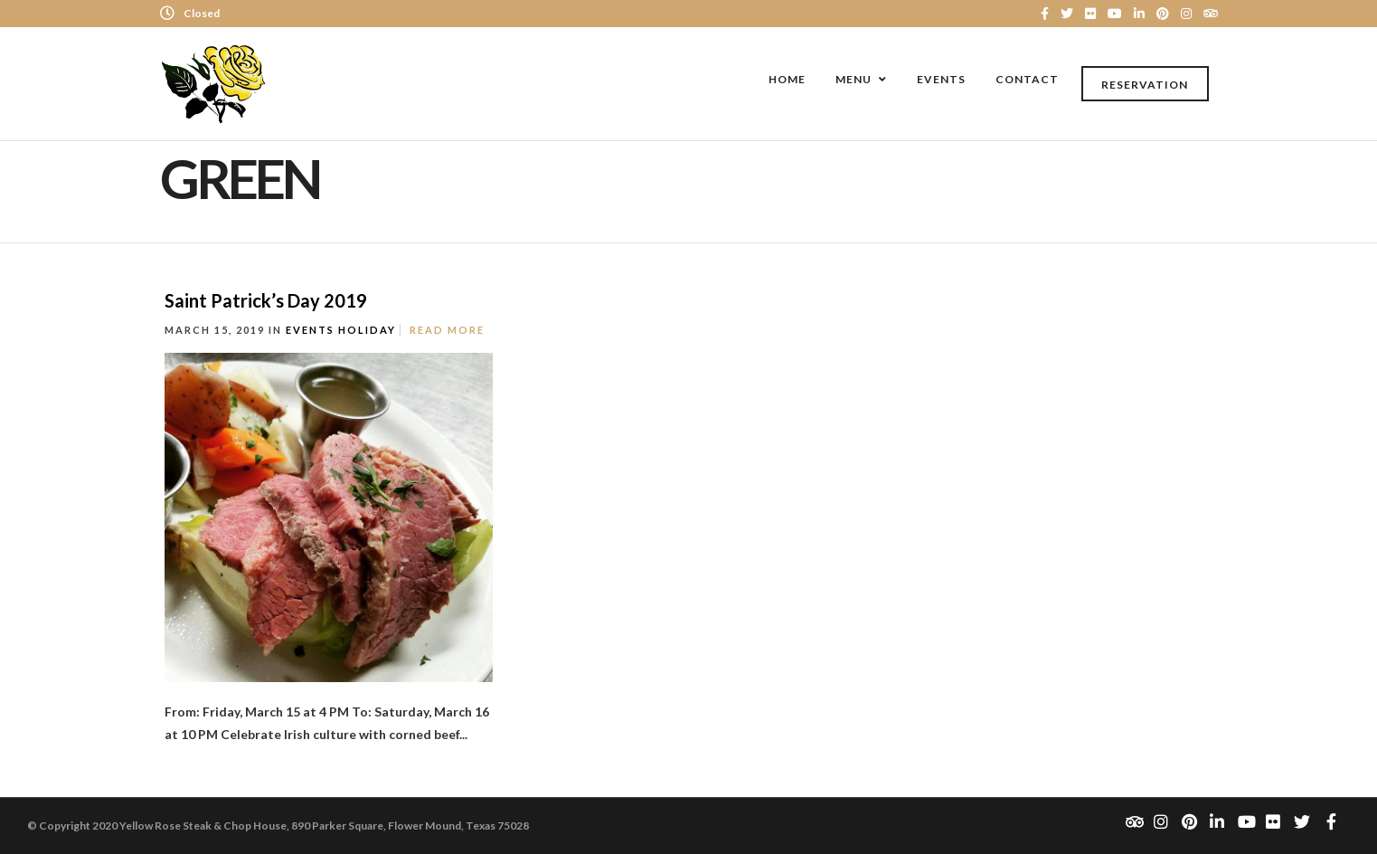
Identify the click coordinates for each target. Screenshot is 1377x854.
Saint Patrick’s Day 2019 (266, 300)
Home (787, 79)
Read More (447, 330)
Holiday (367, 330)
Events (941, 79)
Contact (1027, 79)
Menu (853, 79)
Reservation (1144, 84)
